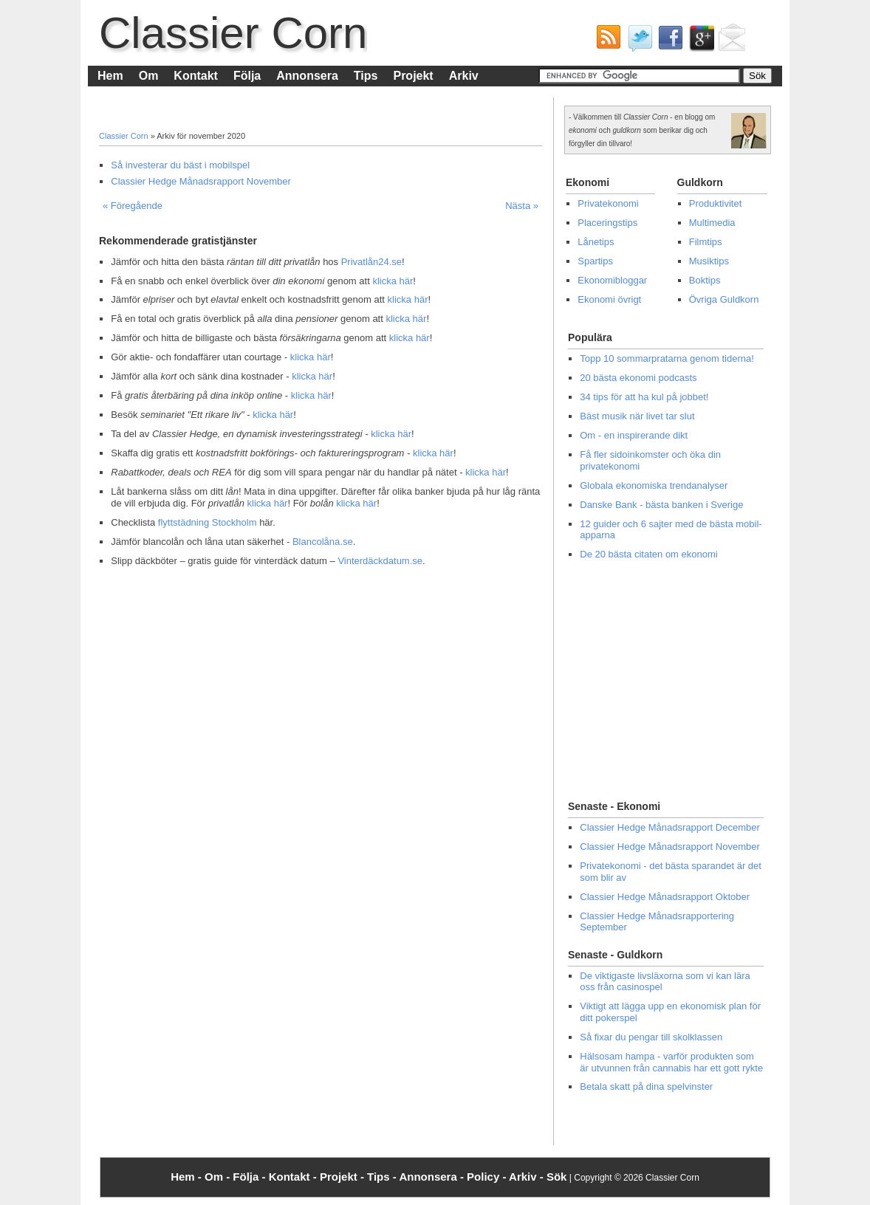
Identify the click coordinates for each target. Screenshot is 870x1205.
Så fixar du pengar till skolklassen (651, 1037)
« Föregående (132, 205)
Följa (247, 75)
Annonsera (307, 75)
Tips (366, 75)
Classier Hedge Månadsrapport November (201, 181)
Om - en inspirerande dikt (634, 435)
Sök (557, 1176)
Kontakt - (294, 1176)
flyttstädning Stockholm (207, 522)
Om (149, 75)
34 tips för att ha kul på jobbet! (644, 396)
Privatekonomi (608, 203)
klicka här (392, 280)
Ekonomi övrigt (609, 299)
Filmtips (705, 241)
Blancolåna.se (322, 541)
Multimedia (712, 222)
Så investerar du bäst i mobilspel (180, 165)
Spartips (595, 261)
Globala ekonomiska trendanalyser (653, 485)
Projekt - (343, 1176)
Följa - (250, 1176)
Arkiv (464, 75)
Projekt (413, 75)
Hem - (188, 1176)
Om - (219, 1176)
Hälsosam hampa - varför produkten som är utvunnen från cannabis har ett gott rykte (671, 1062)
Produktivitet (715, 203)
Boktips (705, 280)
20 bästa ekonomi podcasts (638, 377)
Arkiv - (528, 1176)
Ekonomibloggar (612, 280)
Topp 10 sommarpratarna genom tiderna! (667, 358)
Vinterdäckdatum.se (380, 560)
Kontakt (196, 75)
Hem (110, 75)
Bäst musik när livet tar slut (637, 416)
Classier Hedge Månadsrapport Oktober (665, 896)
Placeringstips (607, 222)
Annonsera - (433, 1176)
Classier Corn (233, 33)
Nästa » (521, 205)
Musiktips (709, 261)
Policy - (488, 1176)
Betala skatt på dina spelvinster (646, 1086)
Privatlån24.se (371, 261)
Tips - (383, 1176)
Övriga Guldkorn (724, 299)
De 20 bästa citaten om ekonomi (648, 554)
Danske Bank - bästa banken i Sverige (661, 504)
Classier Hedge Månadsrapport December (670, 827)
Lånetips (596, 241)
